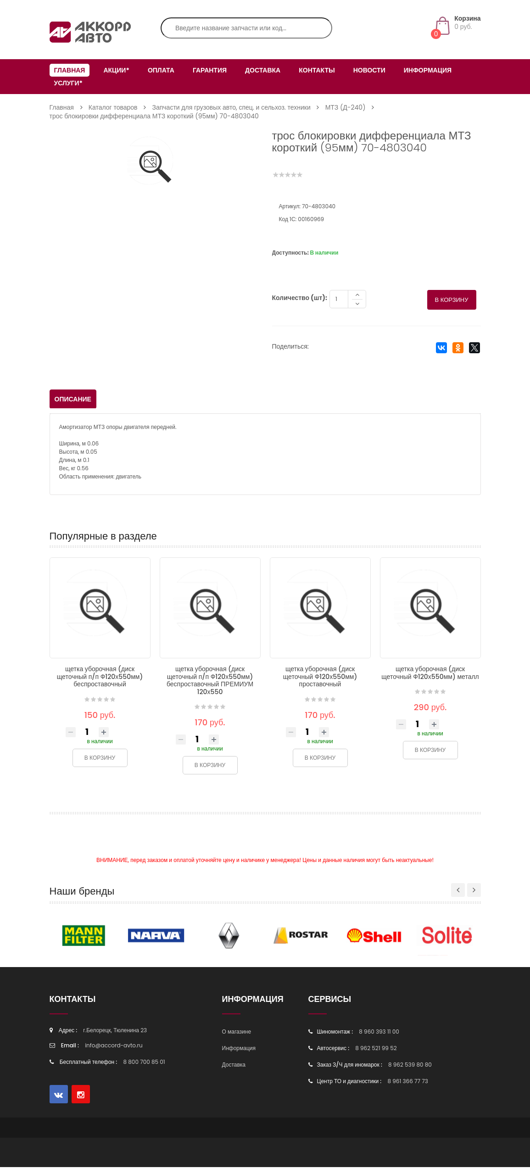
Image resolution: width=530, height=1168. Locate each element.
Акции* (116, 70)
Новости (369, 70)
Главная (69, 70)
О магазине (236, 1032)
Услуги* (68, 83)
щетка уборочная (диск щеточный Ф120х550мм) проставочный (320, 677)
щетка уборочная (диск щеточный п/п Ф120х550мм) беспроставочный (100, 677)
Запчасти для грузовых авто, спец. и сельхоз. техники (231, 107)
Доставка (262, 70)
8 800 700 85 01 (144, 1063)
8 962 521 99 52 (375, 1049)
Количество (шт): (299, 299)
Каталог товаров (113, 107)
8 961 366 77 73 (407, 1082)
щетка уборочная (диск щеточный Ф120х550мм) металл (430, 673)
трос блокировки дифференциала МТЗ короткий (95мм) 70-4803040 (154, 116)
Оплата (161, 70)
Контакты (317, 70)
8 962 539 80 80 (410, 1065)
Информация (428, 70)
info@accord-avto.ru (114, 1046)
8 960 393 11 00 (379, 1032)
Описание (73, 400)
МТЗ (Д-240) (345, 107)
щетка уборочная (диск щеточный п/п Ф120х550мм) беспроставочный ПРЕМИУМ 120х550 (210, 681)
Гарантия (210, 70)
